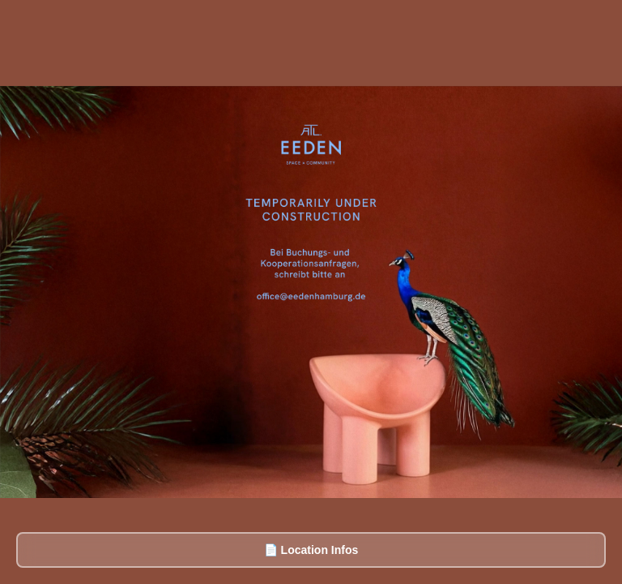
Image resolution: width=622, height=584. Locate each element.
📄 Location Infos (311, 549)
